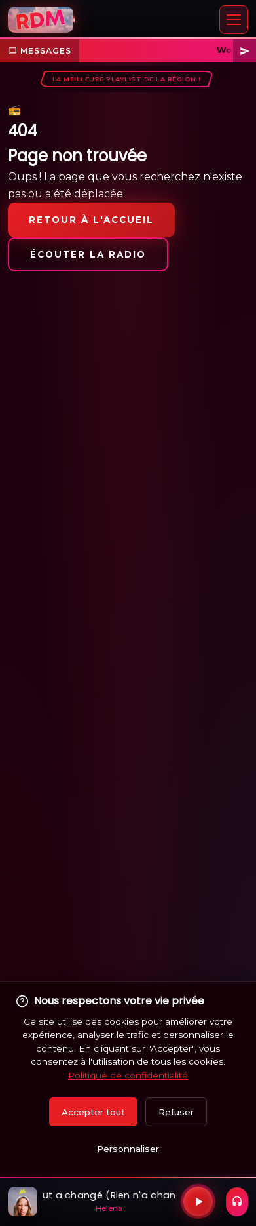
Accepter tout (93, 1112)
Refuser (176, 1112)
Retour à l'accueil (91, 219)
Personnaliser (128, 1148)
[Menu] (233, 19)
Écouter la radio (88, 254)
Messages (39, 51)
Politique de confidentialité (128, 1075)
